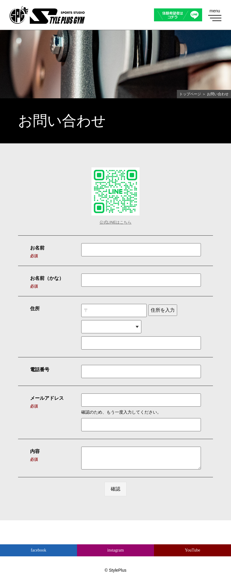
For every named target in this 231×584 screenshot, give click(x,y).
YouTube (192, 550)
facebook (38, 550)
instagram (115, 550)
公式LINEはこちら (116, 222)
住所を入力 (163, 310)
